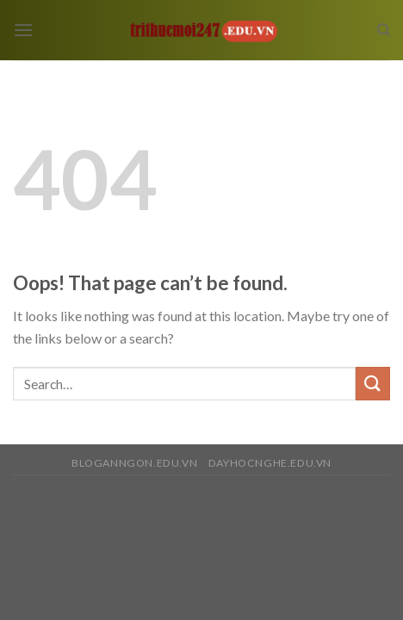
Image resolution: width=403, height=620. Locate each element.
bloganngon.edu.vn (134, 462)
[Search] (383, 30)
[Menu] (23, 30)
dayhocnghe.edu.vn (270, 462)
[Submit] (373, 383)
